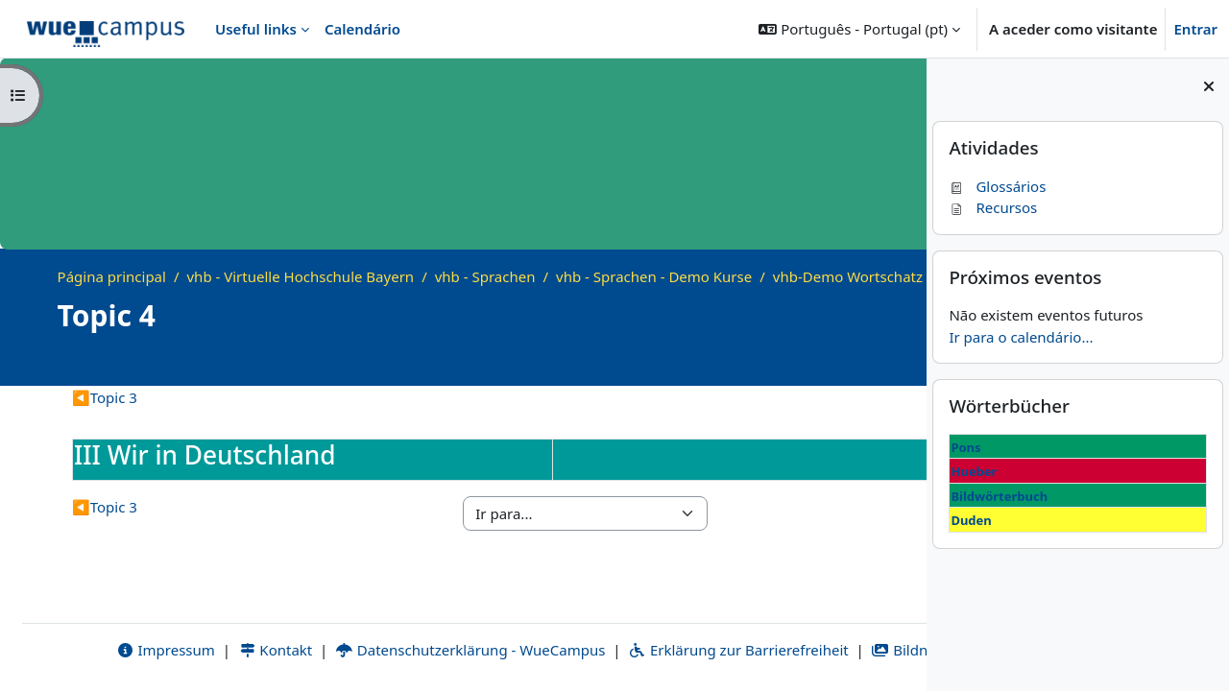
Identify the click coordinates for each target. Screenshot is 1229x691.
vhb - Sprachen (485, 276)
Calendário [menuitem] (362, 28)
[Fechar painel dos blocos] (1208, 86)
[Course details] (885, 383)
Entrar (1195, 28)
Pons (965, 447)
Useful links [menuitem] (256, 28)
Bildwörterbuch (999, 496)
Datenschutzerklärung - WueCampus (381, 649)
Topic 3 (104, 418)
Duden (971, 520)
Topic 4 (293, 297)
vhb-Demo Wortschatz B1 (163, 297)
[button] (859, 29)
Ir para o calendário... (1021, 336)
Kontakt (185, 649)
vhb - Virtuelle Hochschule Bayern (301, 276)
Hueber (974, 471)
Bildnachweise (841, 649)
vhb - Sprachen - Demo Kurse (654, 276)
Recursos (993, 207)
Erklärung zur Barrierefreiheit (649, 649)
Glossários (997, 186)
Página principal (112, 276)
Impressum (75, 649)
